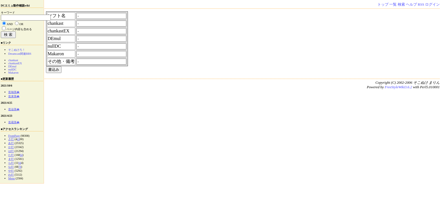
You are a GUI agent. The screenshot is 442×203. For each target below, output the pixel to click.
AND (10, 24)
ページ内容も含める (19, 29)
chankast (13, 60)
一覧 (393, 4)
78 (19, 166)
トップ (382, 4)
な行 (11, 166)
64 (21, 154)
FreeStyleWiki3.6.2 (398, 87)
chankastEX (15, 63)
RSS (421, 4)
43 (18, 139)
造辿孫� (13, 109)
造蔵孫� (13, 122)
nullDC (12, 69)
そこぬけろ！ (16, 49)
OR (21, 24)
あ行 (11, 143)
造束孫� (13, 96)
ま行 (11, 158)
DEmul (12, 66)
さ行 (11, 139)
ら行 (11, 162)
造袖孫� (13, 92)
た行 (11, 154)
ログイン (432, 4)
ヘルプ (411, 4)
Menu (11, 178)
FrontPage (14, 135)
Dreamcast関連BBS (19, 53)
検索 (401, 4)
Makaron (13, 72)
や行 (11, 170)
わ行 (11, 174)
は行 (11, 151)
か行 (11, 147)
